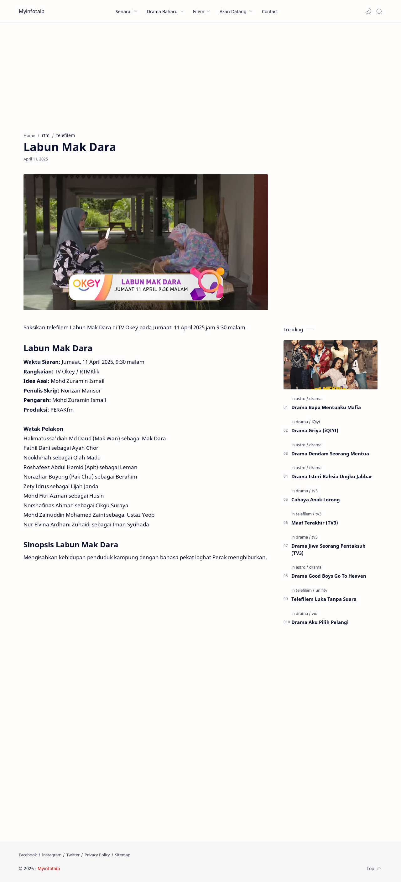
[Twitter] (73, 855)
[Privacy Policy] (97, 855)
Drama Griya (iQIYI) (314, 430)
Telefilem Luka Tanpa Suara (324, 599)
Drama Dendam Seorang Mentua (330, 453)
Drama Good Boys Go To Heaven (328, 576)
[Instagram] (51, 855)
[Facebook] (28, 855)
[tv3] (315, 491)
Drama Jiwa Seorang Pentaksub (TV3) (328, 549)
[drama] (315, 398)
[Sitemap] (122, 855)
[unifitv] (321, 590)
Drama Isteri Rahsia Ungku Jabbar (331, 476)
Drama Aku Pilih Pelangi (320, 622)
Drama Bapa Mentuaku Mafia (326, 407)
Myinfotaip (31, 11)
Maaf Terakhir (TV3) (314, 523)
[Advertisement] (200, 76)
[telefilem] (305, 514)
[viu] (314, 613)
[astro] (302, 398)
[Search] (379, 11)
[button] (368, 11)
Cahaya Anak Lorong (315, 499)
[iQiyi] (316, 421)
